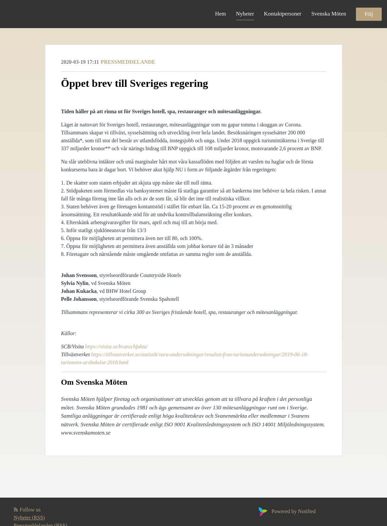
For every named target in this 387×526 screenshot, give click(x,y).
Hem (220, 14)
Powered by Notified (286, 511)
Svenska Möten (328, 14)
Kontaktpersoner (282, 14)
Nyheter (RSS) (29, 517)
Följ (369, 14)
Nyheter (245, 14)
